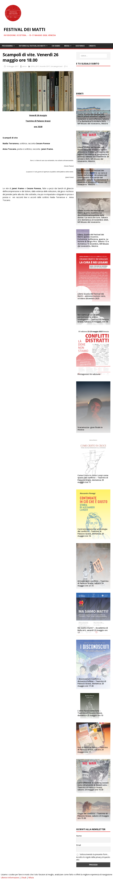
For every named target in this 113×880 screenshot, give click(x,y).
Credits (92, 46)
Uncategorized (56, 66)
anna (24, 66)
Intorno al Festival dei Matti (32, 46)
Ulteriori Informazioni (10, 877)
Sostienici (80, 46)
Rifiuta (31, 877)
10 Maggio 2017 (12, 66)
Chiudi (23, 877)
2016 (33, 66)
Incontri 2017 (45, 66)
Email (78, 845)
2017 (37, 66)
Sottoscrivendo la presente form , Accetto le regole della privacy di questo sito (93, 857)
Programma (7, 46)
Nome (79, 836)
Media (66, 46)
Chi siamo (56, 46)
